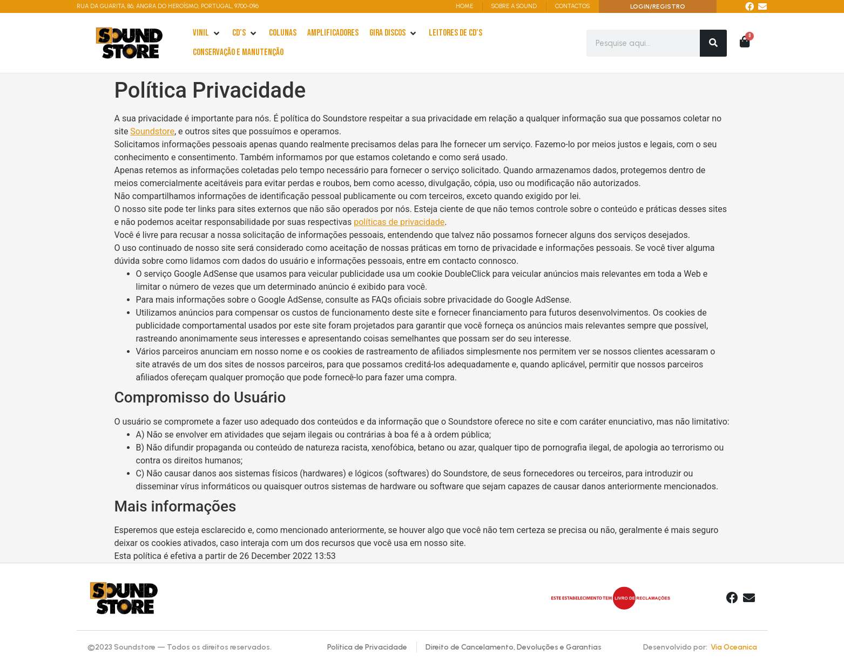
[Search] (713, 43)
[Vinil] (207, 33)
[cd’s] (245, 33)
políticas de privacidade (399, 222)
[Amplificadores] (333, 33)
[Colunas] (283, 33)
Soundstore (152, 131)
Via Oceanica (734, 647)
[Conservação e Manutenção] (238, 53)
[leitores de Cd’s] (455, 33)
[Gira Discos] (393, 33)
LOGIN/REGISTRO (657, 6)
